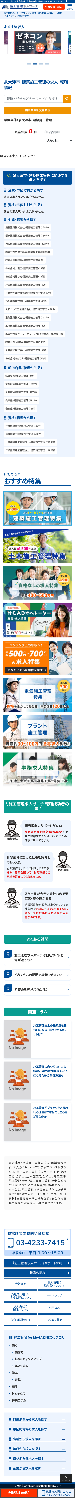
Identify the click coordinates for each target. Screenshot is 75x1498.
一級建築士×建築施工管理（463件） (23, 425)
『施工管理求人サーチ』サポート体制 (37, 1263)
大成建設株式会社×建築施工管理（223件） (27, 244)
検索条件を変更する (37, 110)
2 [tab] (35, 65)
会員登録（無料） (54, 7)
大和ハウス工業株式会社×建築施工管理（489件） (30, 309)
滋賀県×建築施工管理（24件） (20, 376)
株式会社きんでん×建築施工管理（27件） (26, 358)
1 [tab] (29, 65)
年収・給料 (21, 1366)
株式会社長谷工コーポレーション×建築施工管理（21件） (34, 334)
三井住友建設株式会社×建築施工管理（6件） (28, 293)
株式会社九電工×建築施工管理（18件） (25, 268)
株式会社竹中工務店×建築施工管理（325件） (28, 252)
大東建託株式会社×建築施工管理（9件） (25, 350)
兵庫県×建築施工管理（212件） (21, 400)
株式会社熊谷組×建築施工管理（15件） (25, 276)
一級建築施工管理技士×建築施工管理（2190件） (30, 442)
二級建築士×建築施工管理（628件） (23, 434)
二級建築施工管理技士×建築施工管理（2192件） (30, 450)
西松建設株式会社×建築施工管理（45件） (26, 301)
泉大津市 (10, 16)
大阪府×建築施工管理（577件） (21, 392)
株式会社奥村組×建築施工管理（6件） (24, 260)
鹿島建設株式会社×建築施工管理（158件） (27, 227)
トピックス (18, 1394)
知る (15, 1387)
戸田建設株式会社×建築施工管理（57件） (26, 284)
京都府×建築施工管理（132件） (21, 384)
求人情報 (32, 13)
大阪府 (59, 13)
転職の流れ (37, 1273)
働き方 (19, 1352)
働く (14, 1345)
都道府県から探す (46, 13)
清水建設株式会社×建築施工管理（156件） (27, 235)
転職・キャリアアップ (28, 1359)
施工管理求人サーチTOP (14, 13)
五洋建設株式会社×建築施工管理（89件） (26, 325)
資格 (18, 1380)
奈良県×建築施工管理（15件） (20, 408)
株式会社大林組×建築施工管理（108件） (26, 342)
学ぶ (15, 1373)
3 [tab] (41, 65)
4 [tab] (47, 65)
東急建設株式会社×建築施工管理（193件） (27, 317)
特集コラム (19, 1400)
